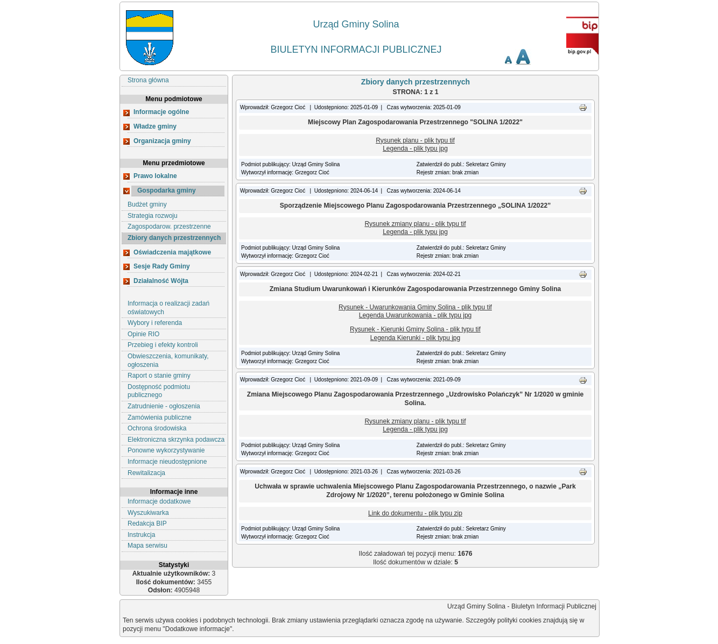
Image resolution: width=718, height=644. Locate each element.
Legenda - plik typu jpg (415, 148)
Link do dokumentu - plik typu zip (415, 513)
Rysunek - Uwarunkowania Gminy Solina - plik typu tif (415, 307)
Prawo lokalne (155, 176)
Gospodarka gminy (166, 190)
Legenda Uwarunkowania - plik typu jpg (415, 315)
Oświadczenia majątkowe (172, 252)
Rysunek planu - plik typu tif (415, 140)
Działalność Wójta (160, 281)
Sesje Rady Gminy (161, 266)
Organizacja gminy (162, 141)
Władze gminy (155, 126)
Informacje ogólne (161, 112)
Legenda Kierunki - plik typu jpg (415, 338)
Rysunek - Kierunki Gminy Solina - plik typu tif (415, 329)
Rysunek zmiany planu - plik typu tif (415, 224)
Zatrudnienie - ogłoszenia (164, 406)
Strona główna (148, 80)
